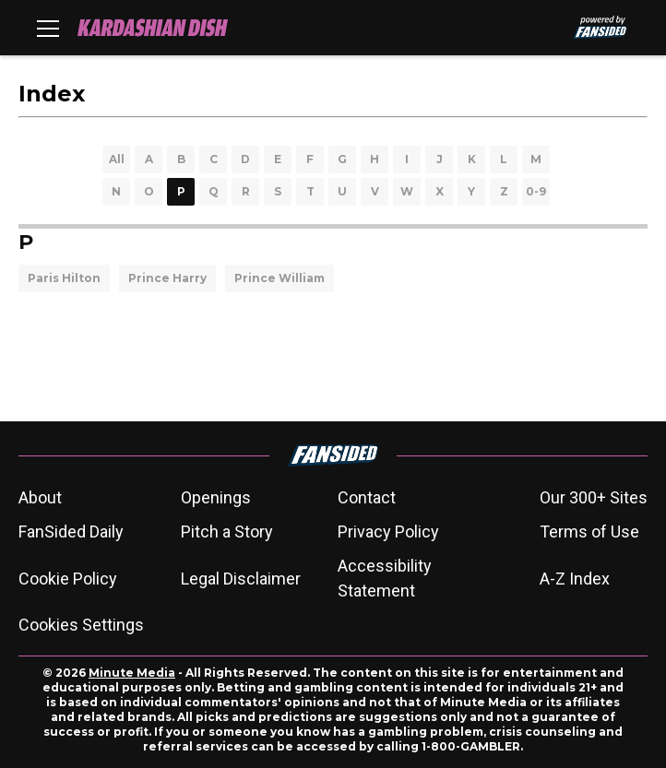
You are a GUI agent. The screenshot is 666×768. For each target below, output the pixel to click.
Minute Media (132, 672)
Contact (367, 497)
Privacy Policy (388, 531)
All (117, 159)
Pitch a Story (227, 531)
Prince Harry (167, 278)
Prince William (279, 278)
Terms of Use (589, 531)
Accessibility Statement (385, 578)
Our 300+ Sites (594, 497)
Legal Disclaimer (241, 578)
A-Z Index (575, 578)
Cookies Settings (81, 624)
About (40, 497)
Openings (216, 497)
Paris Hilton (64, 278)
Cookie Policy (67, 578)
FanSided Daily (71, 531)
